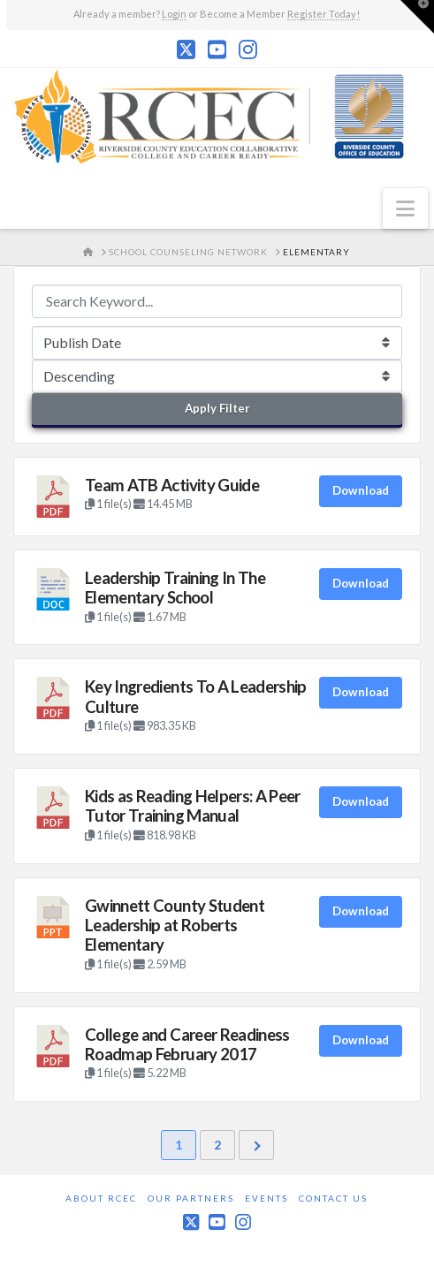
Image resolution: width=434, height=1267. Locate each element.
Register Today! (323, 13)
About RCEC (101, 1198)
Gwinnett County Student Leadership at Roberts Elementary (174, 925)
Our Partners (191, 1198)
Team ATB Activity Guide (172, 485)
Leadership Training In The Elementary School (175, 587)
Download (360, 490)
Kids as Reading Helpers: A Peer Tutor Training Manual (193, 805)
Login (174, 13)
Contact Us (333, 1198)
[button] (405, 208)
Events (266, 1198)
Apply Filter (217, 408)
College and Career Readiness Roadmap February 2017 (187, 1044)
